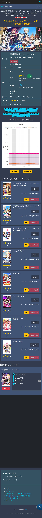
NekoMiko (16, 273)
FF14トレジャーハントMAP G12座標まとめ (19, 494)
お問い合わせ (10, 500)
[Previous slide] (2, 381)
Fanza (6, 389)
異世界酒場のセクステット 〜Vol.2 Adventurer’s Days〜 (26, 207)
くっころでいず (18, 251)
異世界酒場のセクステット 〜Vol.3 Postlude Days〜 (26, 229)
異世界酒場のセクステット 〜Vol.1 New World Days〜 (26, 184)
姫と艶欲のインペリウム (11, 370)
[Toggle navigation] (38, 6)
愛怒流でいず (18, 319)
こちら (26, 510)
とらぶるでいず (18, 296)
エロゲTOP (6, 7)
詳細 (26, 200)
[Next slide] (39, 381)
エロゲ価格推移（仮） (12, 498)
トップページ (10, 492)
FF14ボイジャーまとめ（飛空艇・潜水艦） (18, 496)
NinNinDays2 (18, 341)
